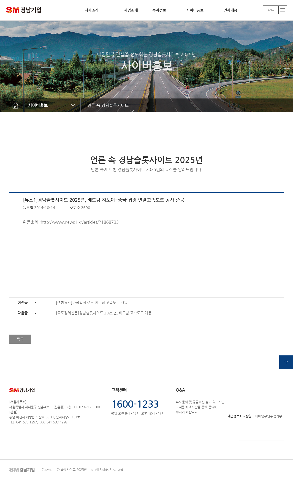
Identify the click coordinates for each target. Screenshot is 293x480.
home (15, 105)
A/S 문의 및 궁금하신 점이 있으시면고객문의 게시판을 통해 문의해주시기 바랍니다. (200, 400)
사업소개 (131, 10)
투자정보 (159, 10)
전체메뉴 (282, 9)
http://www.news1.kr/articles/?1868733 (80, 222)
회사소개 (91, 10)
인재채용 (230, 10)
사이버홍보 (194, 10)
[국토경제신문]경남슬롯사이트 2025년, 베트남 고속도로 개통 (104, 313)
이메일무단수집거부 (268, 416)
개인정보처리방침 (239, 416)
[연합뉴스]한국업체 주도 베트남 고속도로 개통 (92, 302)
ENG (271, 9)
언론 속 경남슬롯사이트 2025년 (105, 112)
